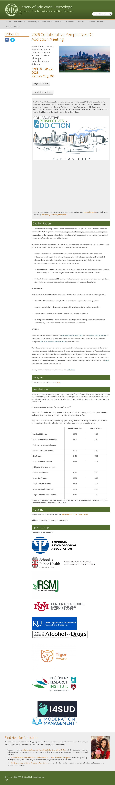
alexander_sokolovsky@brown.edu (54, 215)
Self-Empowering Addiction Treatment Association (29, 763)
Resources (47, 22)
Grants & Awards (13, 26)
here (107, 360)
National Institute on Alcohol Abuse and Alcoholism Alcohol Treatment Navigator (40, 757)
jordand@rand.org (90, 212)
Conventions (19, 22)
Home (8, 22)
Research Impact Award (97, 335)
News (58, 22)
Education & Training (96, 22)
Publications (69, 22)
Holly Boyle (71, 370)
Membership (33, 22)
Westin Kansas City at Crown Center (75, 514)
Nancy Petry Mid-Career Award (72, 335)
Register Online (41, 83)
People (81, 22)
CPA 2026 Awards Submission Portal (53, 341)
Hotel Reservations (42, 92)
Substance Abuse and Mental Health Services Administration (44, 750)
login (6, 779)
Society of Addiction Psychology (45, 6)
